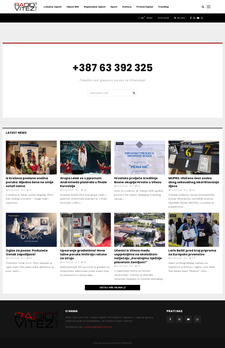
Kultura (126, 6)
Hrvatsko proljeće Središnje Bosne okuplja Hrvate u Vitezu (137, 180)
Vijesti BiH (72, 6)
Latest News (16, 133)
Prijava (179, 18)
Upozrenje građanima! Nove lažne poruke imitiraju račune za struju (83, 254)
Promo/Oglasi (144, 6)
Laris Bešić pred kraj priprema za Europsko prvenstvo (192, 252)
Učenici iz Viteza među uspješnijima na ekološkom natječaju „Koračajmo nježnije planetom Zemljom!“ (138, 256)
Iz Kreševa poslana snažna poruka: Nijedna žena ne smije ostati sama (29, 182)
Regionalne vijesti (94, 6)
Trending (163, 6)
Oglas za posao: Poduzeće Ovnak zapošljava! (27, 252)
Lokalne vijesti (52, 6)
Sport (113, 6)
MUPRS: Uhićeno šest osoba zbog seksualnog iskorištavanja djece (193, 182)
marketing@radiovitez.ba (97, 327)
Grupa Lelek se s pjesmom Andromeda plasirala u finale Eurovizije (83, 182)
